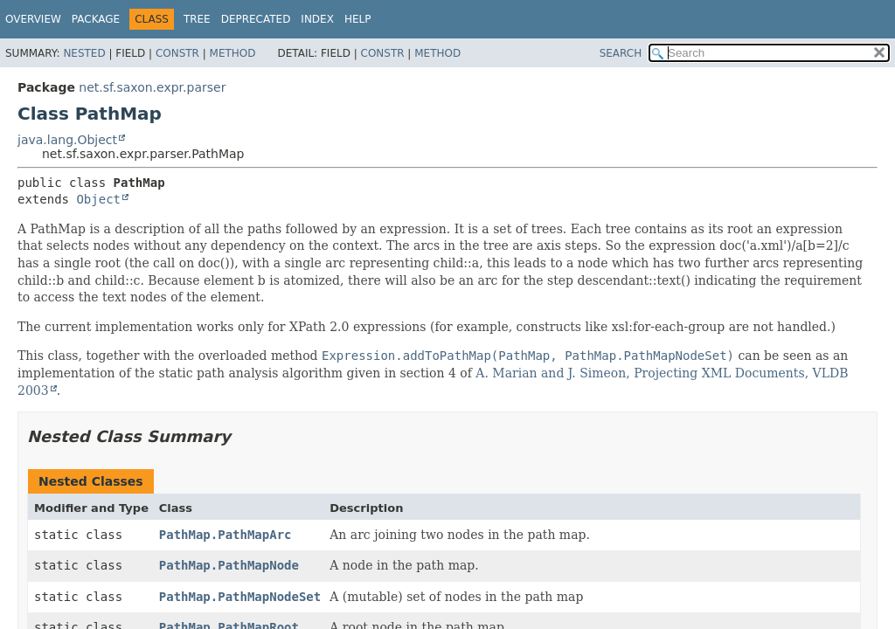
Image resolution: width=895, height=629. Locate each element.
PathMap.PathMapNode (229, 565)
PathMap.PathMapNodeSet (240, 597)
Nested (84, 53)
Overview (33, 19)
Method (233, 53)
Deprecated (256, 19)
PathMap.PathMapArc (225, 535)
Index (317, 19)
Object (98, 199)
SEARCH (621, 53)
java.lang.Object (67, 140)
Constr (177, 53)
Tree (197, 19)
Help (357, 19)
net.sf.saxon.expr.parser (152, 87)
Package (96, 19)
